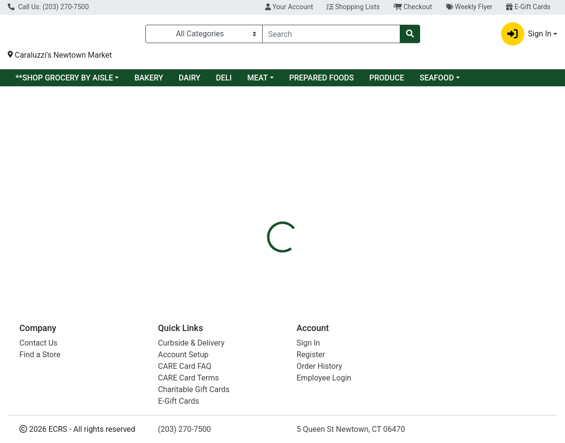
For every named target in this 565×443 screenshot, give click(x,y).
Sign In (308, 343)
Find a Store (40, 354)
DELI (224, 81)
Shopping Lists (353, 7)
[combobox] (331, 36)
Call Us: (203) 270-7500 (48, 7)
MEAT (257, 81)
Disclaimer (304, 156)
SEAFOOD (437, 81)
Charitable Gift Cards (194, 389)
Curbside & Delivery (191, 343)
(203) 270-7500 (184, 429)
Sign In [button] (526, 35)
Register (311, 354)
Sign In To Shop (478, 122)
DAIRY (190, 81)
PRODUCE (386, 81)
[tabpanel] (400, 202)
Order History (319, 366)
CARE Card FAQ (184, 366)
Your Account (289, 7)
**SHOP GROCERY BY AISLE (64, 81)
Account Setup (183, 354)
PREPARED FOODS (321, 81)
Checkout (412, 7)
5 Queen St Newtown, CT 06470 (351, 429)
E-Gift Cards (528, 7)
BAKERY (148, 81)
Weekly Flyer (469, 7)
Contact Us (38, 343)
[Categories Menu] (204, 36)
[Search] (331, 36)
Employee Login (324, 377)
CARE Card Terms (188, 377)
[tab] (262, 156)
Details (261, 156)
